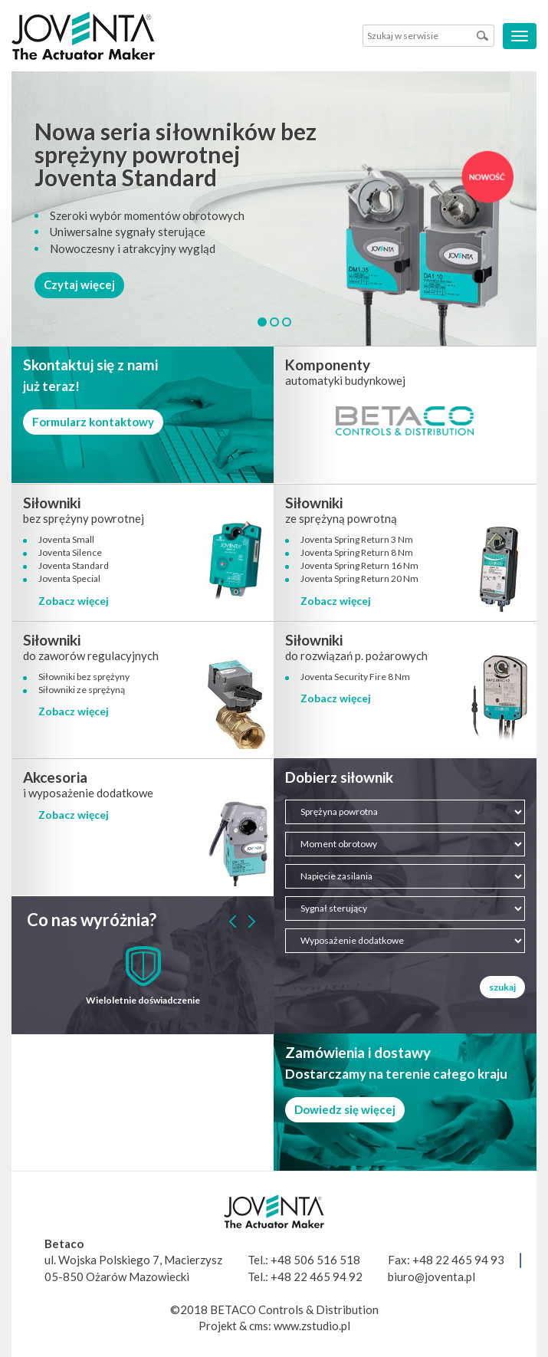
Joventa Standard (73, 565)
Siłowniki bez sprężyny (84, 676)
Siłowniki (51, 502)
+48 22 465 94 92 (317, 1276)
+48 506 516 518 (315, 1260)
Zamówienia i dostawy (358, 1052)
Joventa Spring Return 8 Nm (356, 552)
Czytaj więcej (79, 284)
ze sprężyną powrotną (341, 518)
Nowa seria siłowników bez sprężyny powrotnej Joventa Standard (175, 154)
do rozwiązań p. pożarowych (356, 655)
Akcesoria (55, 777)
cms (258, 1325)
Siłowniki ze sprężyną (81, 689)
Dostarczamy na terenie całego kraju (396, 1074)
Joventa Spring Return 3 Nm (356, 539)
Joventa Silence (70, 552)
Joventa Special (69, 578)
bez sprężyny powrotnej (83, 518)
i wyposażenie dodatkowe (88, 793)
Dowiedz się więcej (344, 1109)
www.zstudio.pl (312, 1325)
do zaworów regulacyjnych (91, 655)
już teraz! (51, 386)
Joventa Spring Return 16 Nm (359, 565)
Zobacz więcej (73, 600)
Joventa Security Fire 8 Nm (355, 676)
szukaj (502, 987)
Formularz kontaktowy (93, 422)
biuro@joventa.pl (431, 1276)
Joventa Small (66, 539)
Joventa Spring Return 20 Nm (359, 578)
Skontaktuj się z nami (90, 364)
